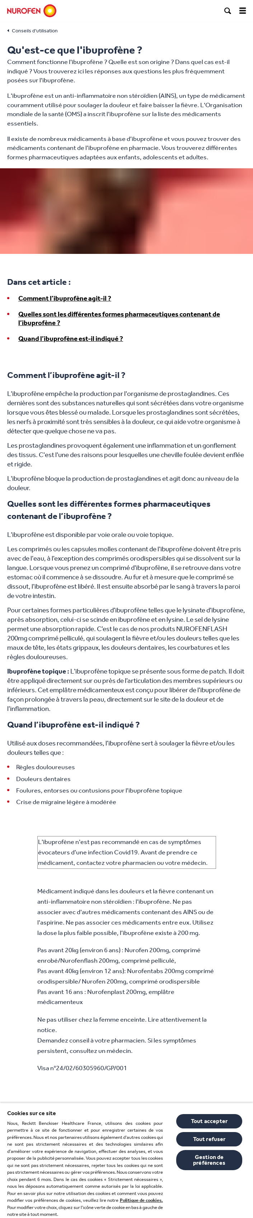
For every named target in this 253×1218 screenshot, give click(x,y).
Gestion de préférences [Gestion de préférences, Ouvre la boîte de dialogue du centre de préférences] (209, 1160)
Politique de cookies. (141, 1200)
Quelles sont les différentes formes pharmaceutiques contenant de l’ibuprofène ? (119, 318)
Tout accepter (209, 1121)
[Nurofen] (31, 11)
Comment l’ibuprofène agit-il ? (64, 298)
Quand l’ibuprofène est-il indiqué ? (70, 338)
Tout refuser (209, 1139)
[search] (228, 11)
